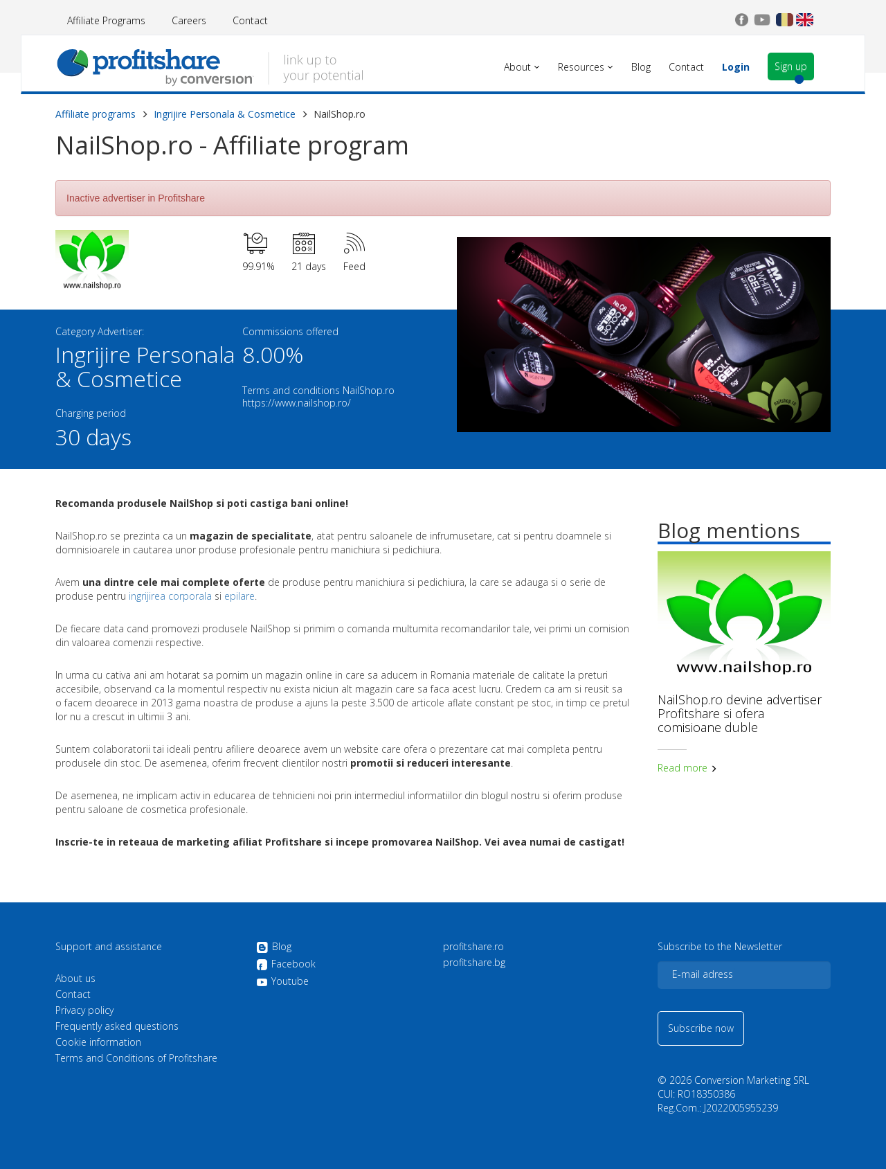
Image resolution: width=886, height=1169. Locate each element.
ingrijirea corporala (170, 596)
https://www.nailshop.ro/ (296, 402)
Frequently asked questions (117, 1026)
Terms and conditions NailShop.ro (318, 390)
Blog (273, 947)
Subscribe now (701, 1028)
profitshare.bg (474, 962)
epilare (239, 596)
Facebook (286, 964)
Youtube (282, 981)
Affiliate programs (95, 114)
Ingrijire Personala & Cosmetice (225, 114)
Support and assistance (108, 946)
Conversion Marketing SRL (751, 1080)
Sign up (791, 66)
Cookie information (98, 1042)
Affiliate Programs (106, 20)
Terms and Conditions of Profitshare (136, 1058)
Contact (250, 20)
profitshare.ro (473, 946)
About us (75, 978)
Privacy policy (84, 1010)
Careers (189, 20)
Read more (687, 767)
